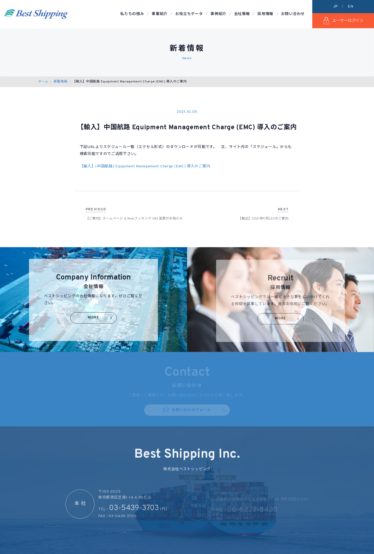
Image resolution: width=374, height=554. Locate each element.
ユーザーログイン (343, 20)
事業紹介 (160, 14)
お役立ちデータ (189, 14)
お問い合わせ (293, 14)
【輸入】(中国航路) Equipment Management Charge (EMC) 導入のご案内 (145, 166)
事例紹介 (218, 14)
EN (350, 6)
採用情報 (265, 14)
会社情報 (242, 14)
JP (335, 6)
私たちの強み (132, 14)
